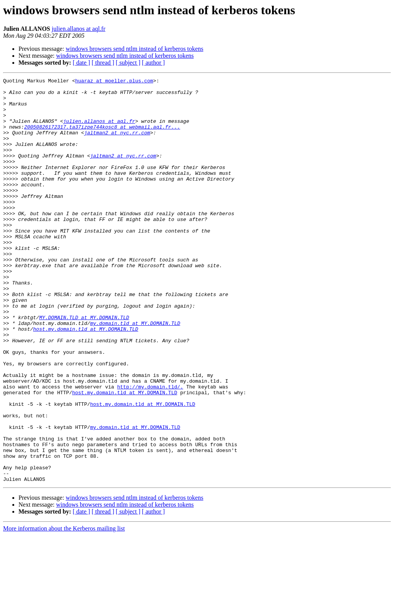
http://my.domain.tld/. (150, 448)
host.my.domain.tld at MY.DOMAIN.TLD (85, 379)
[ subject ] (128, 62)
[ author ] (153, 62)
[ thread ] (103, 62)
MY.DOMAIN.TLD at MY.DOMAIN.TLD (84, 365)
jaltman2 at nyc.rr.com (117, 144)
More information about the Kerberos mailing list (64, 609)
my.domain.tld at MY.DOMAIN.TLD (135, 372)
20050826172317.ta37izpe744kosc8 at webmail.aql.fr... (102, 137)
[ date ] (81, 62)
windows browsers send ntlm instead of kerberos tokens (135, 48)
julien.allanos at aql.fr (78, 28)
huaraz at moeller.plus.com (114, 81)
